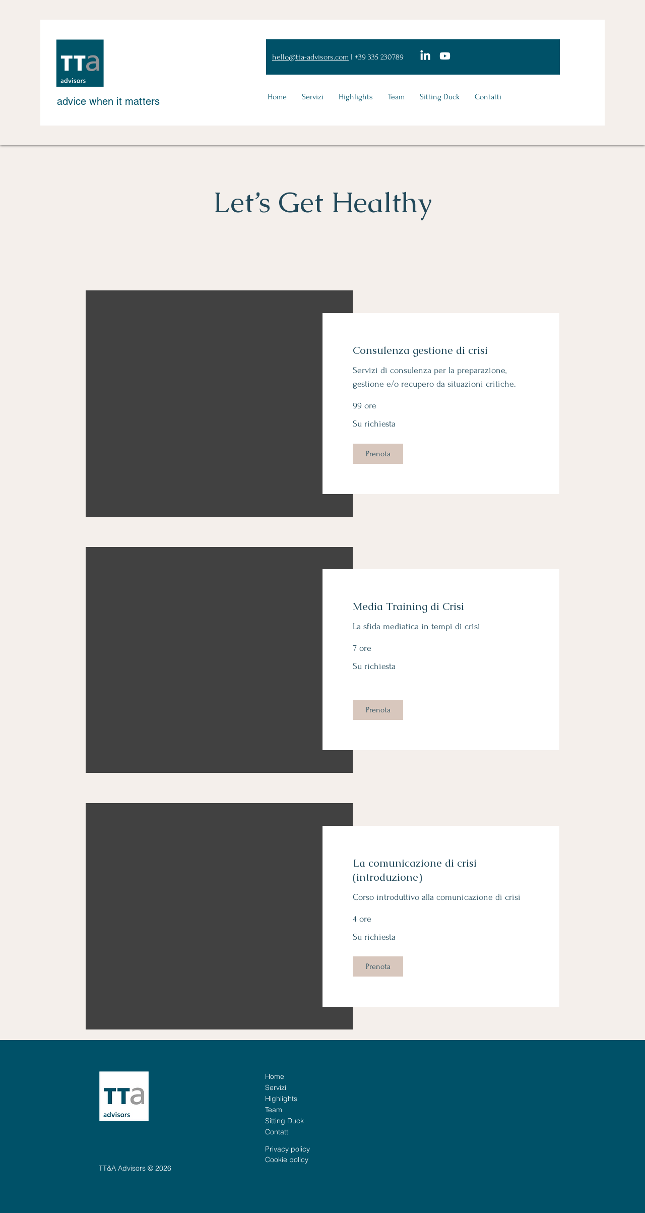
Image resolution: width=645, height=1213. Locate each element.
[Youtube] (445, 56)
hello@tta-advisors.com (310, 57)
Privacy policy (287, 1149)
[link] (441, 350)
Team (273, 1109)
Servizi (275, 1087)
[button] (378, 454)
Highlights (281, 1098)
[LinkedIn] (425, 56)
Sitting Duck (284, 1120)
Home (274, 1076)
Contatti (277, 1131)
